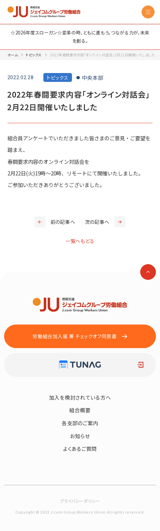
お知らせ (80, 436)
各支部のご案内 (80, 423)
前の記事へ (54, 221)
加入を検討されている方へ (80, 397)
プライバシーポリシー (80, 501)
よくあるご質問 (80, 448)
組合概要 (80, 410)
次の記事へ (105, 221)
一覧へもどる (80, 241)
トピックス (34, 54)
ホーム (13, 54)
